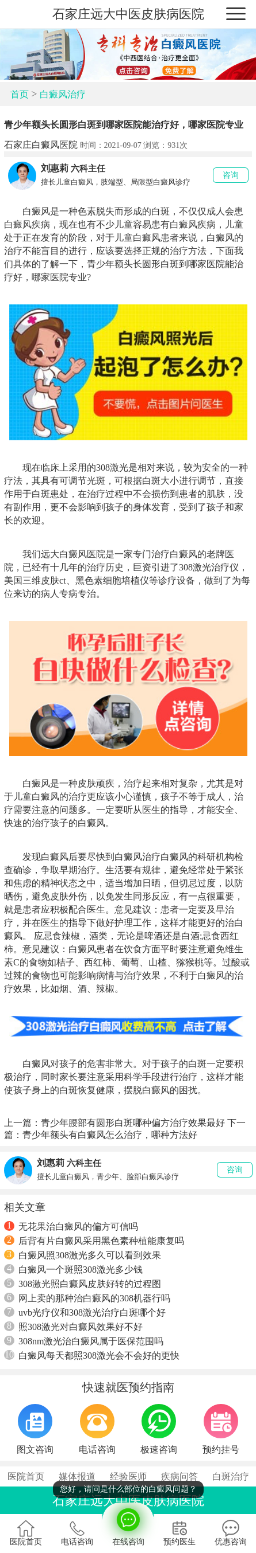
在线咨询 (128, 1524)
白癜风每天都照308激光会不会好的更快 (91, 1355)
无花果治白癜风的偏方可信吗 (71, 1226)
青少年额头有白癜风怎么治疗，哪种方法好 (109, 1135)
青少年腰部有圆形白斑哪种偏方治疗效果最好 (133, 1123)
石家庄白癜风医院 (41, 145)
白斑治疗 (230, 1476)
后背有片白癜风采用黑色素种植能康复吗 (94, 1240)
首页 (19, 94)
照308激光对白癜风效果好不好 (73, 1326)
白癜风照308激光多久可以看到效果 (82, 1255)
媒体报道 (77, 1476)
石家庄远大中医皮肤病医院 (128, 14)
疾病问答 (179, 1476)
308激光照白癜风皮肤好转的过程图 (82, 1283)
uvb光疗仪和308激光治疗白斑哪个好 (85, 1312)
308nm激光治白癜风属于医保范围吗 (83, 1341)
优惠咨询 (231, 1533)
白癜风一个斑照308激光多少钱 (73, 1269)
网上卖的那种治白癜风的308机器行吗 (87, 1298)
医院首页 (25, 1476)
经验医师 (128, 1476)
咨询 (231, 175)
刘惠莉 (54, 168)
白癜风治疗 (63, 94)
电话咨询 (77, 1533)
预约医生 (179, 1533)
